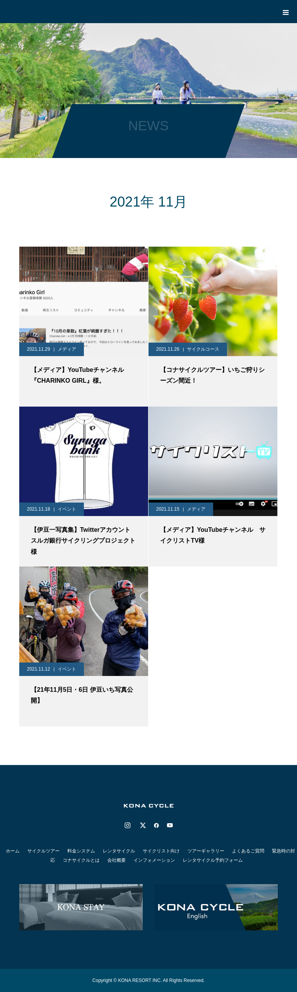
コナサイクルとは (81, 860)
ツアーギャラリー (205, 851)
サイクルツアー (43, 851)
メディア (67, 349)
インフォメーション (154, 860)
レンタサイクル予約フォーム (213, 860)
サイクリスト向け (161, 851)
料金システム (81, 851)
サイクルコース (203, 349)
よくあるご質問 (248, 851)
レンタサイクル (119, 851)
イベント (67, 509)
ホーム (13, 851)
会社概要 (116, 860)
